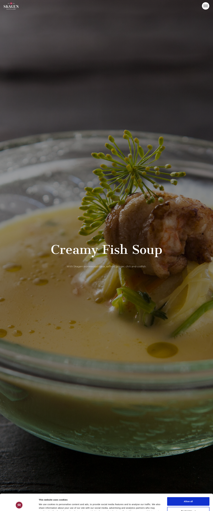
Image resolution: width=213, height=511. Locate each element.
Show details (46, 505)
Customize (188, 496)
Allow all (188, 487)
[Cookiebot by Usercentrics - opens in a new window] (19, 505)
